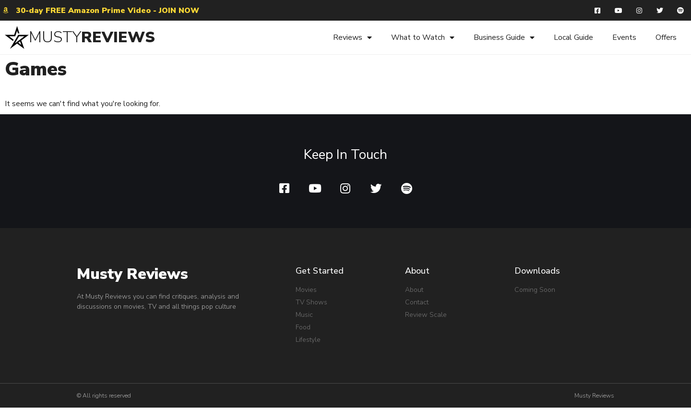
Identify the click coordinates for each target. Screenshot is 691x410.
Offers (666, 38)
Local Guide (573, 38)
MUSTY (55, 38)
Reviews (352, 38)
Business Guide (504, 38)
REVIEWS (118, 38)
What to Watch (422, 38)
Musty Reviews (132, 276)
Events (624, 38)
